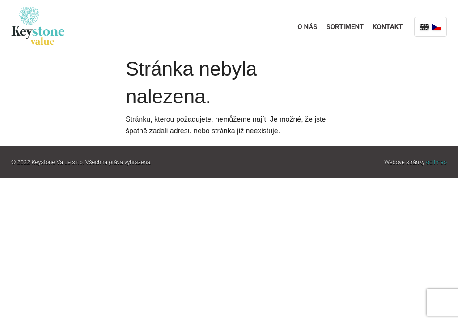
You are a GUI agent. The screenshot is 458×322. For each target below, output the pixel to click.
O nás (307, 27)
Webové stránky (415, 162)
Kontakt (388, 27)
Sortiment (345, 27)
